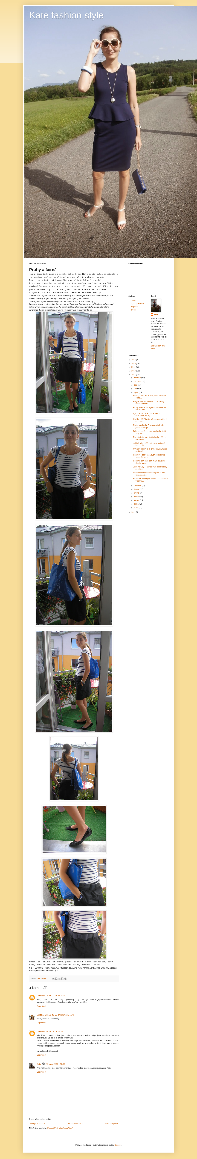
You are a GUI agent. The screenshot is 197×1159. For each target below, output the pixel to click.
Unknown (41, 995)
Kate (39, 1064)
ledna (136, 507)
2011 (133, 512)
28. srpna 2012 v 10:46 (56, 995)
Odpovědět (41, 1006)
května (137, 493)
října (136, 385)
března (137, 500)
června (137, 489)
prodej (133, 310)
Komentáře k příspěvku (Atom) (60, 1128)
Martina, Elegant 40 (45, 1015)
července (138, 485)
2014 (133, 367)
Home (133, 300)
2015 (133, 363)
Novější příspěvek (37, 1124)
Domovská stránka (75, 1124)
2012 (133, 374)
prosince (137, 377)
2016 (133, 360)
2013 (133, 371)
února (136, 504)
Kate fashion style (66, 15)
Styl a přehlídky (137, 303)
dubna (136, 496)
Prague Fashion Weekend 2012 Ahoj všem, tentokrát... (148, 402)
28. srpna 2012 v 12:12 (56, 1031)
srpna (136, 392)
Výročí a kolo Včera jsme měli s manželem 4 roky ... (146, 414)
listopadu (138, 381)
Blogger (118, 1145)
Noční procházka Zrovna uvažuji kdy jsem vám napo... (148, 426)
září (135, 388)
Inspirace (135, 307)
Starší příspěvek (111, 1124)
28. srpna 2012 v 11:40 (64, 1015)
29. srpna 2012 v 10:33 (55, 1064)
